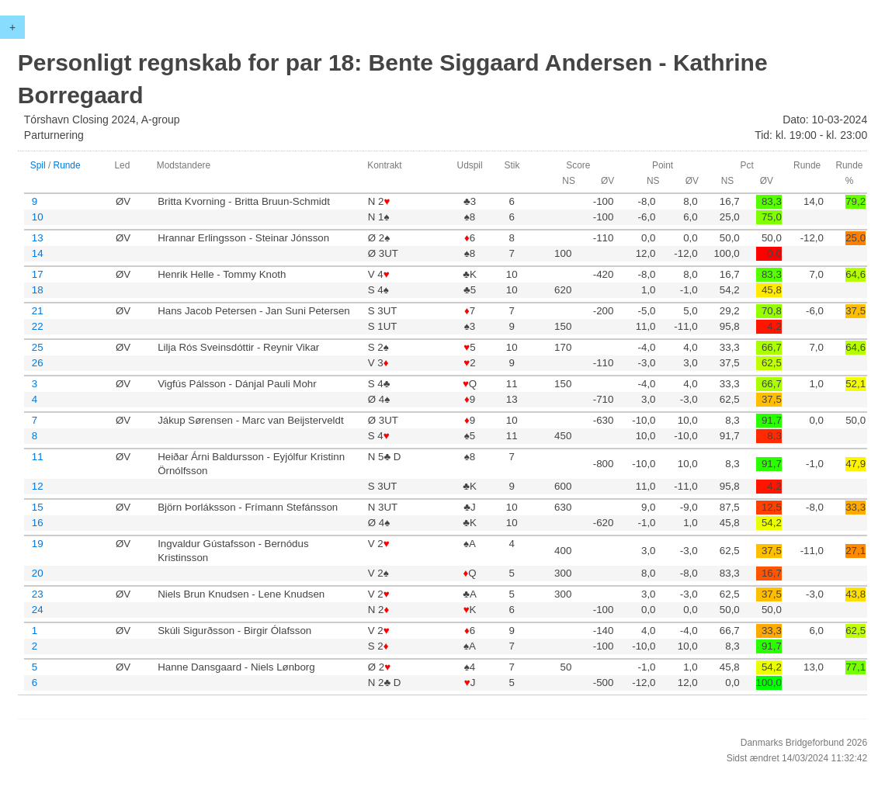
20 (37, 573)
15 (37, 507)
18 (37, 290)
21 (37, 311)
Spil (38, 165)
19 (37, 543)
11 (37, 457)
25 (37, 347)
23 (37, 594)
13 (37, 238)
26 (37, 363)
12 (37, 486)
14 (37, 253)
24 (37, 609)
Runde (67, 165)
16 (37, 522)
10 (37, 217)
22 (37, 326)
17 (37, 274)
